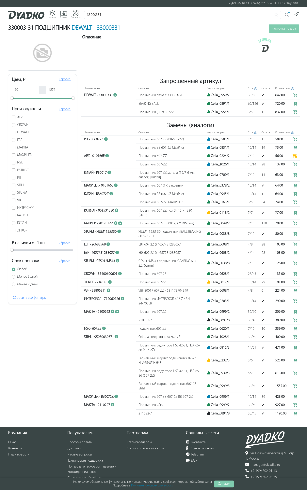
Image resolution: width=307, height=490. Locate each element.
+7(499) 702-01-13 (261, 471)
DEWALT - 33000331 (96, 28)
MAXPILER (24, 157)
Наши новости (18, 454)
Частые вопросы (80, 454)
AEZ (20, 119)
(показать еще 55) (265, 44)
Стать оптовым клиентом (145, 448)
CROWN (22, 127)
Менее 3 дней (27, 279)
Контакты (15, 448)
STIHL (21, 187)
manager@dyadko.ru (262, 465)
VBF (19, 202)
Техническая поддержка (85, 461)
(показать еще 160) (272, 60)
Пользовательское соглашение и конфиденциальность (92, 469)
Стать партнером (139, 442)
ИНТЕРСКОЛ (26, 210)
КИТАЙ (22, 225)
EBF (19, 142)
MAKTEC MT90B (246, 70)
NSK (20, 164)
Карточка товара (284, 29)
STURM (22, 195)
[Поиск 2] (287, 15)
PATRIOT (23, 172)
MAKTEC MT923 (247, 66)
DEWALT (23, 134)
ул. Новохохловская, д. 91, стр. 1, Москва (270, 456)
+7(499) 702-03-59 (261, 477)
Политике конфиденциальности (151, 485)
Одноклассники (200, 448)
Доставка (74, 448)
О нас (12, 442)
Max (191, 461)
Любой (22, 271)
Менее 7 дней (27, 286)
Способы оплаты (80, 442)
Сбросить (65, 81)
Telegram (195, 454)
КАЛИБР (23, 217)
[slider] (11, 100)
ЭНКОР (22, 232)
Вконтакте (196, 442)
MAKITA (22, 149)
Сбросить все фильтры (29, 300)
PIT (19, 180)
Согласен (224, 483)
